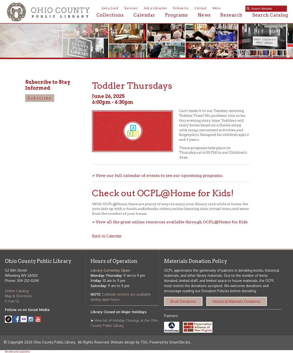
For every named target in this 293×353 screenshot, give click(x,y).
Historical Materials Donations (237, 301)
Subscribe (40, 98)
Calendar (144, 15)
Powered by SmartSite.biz (169, 342)
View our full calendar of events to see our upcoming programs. (159, 175)
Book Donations (183, 301)
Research (231, 15)
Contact (201, 8)
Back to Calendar (107, 236)
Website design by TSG (129, 342)
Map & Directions (18, 296)
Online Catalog (17, 291)
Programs (176, 15)
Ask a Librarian (155, 8)
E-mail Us (12, 301)
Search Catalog (270, 15)
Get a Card (109, 8)
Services (131, 8)
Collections (110, 15)
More (217, 8)
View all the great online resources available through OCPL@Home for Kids (172, 222)
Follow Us (181, 8)
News (204, 15)
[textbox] (268, 9)
